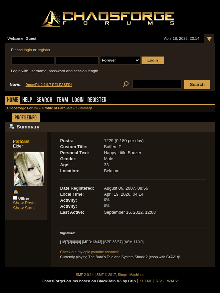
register (44, 50)
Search (44, 100)
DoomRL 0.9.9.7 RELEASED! (49, 85)
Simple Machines (131, 275)
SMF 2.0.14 (85, 275)
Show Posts (24, 202)
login (28, 50)
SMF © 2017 (106, 275)
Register (96, 100)
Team (62, 100)
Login (77, 100)
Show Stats (24, 207)
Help (27, 100)
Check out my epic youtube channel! (89, 252)
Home (12, 100)
